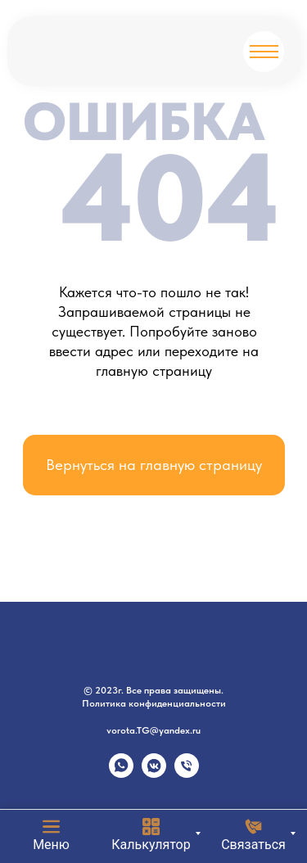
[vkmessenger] (154, 773)
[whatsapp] (121, 773)
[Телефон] (186, 773)
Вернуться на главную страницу (154, 464)
